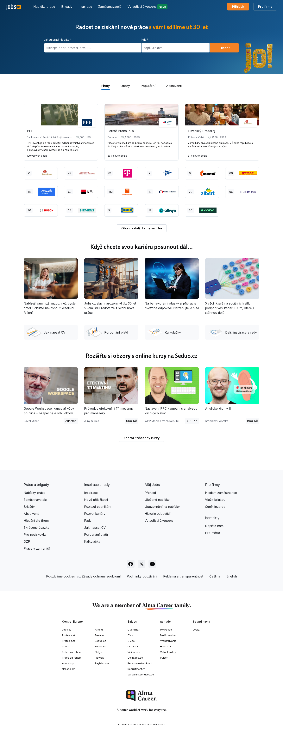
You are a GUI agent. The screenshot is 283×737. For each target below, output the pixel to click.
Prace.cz (67, 646)
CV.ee (131, 640)
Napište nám (214, 526)
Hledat (225, 48)
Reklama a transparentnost (183, 576)
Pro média (212, 533)
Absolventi (31, 514)
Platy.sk (99, 657)
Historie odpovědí (157, 514)
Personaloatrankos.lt (140, 663)
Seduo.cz (100, 640)
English (231, 576)
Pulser (164, 657)
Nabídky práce (44, 7)
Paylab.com (102, 663)
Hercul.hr (165, 646)
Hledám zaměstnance (221, 493)
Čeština (214, 576)
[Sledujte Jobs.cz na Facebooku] (131, 564)
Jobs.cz (66, 629)
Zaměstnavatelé (109, 7)
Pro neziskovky (35, 534)
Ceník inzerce (215, 507)
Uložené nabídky (157, 500)
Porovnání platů (107, 332)
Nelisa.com (68, 668)
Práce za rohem (71, 657)
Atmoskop (68, 663)
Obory (125, 86)
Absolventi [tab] (174, 86)
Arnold (99, 629)
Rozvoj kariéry (94, 514)
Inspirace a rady (97, 485)
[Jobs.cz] (13, 7)
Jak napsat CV (45, 332)
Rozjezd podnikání (97, 507)
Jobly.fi (197, 629)
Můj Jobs (152, 485)
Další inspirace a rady (232, 332)
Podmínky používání (142, 576)
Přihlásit (238, 7)
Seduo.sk (100, 646)
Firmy (105, 86)
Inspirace (85, 7)
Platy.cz (99, 652)
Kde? (145, 39)
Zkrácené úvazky (36, 527)
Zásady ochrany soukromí (101, 576)
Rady (87, 521)
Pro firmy (265, 7)
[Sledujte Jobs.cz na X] (141, 564)
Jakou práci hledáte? (57, 39)
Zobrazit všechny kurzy (141, 438)
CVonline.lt (134, 629)
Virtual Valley (168, 652)
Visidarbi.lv (134, 652)
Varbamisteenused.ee (141, 674)
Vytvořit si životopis (147, 6)
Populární (148, 86)
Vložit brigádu (215, 500)
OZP (27, 541)
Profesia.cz (69, 640)
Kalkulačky (164, 332)
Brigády (66, 7)
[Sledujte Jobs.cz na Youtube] (152, 564)
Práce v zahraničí (37, 548)
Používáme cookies (60, 576)
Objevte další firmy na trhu (141, 228)
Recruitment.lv (136, 668)
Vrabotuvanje (168, 640)
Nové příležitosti (96, 500)
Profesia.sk (68, 635)
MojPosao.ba (168, 635)
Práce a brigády (36, 485)
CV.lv (131, 635)
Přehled (150, 493)
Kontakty (212, 518)
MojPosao (166, 629)
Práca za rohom (71, 652)
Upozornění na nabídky (162, 507)
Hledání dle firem (36, 521)
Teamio (99, 635)
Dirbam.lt (133, 646)
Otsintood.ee (135, 657)
